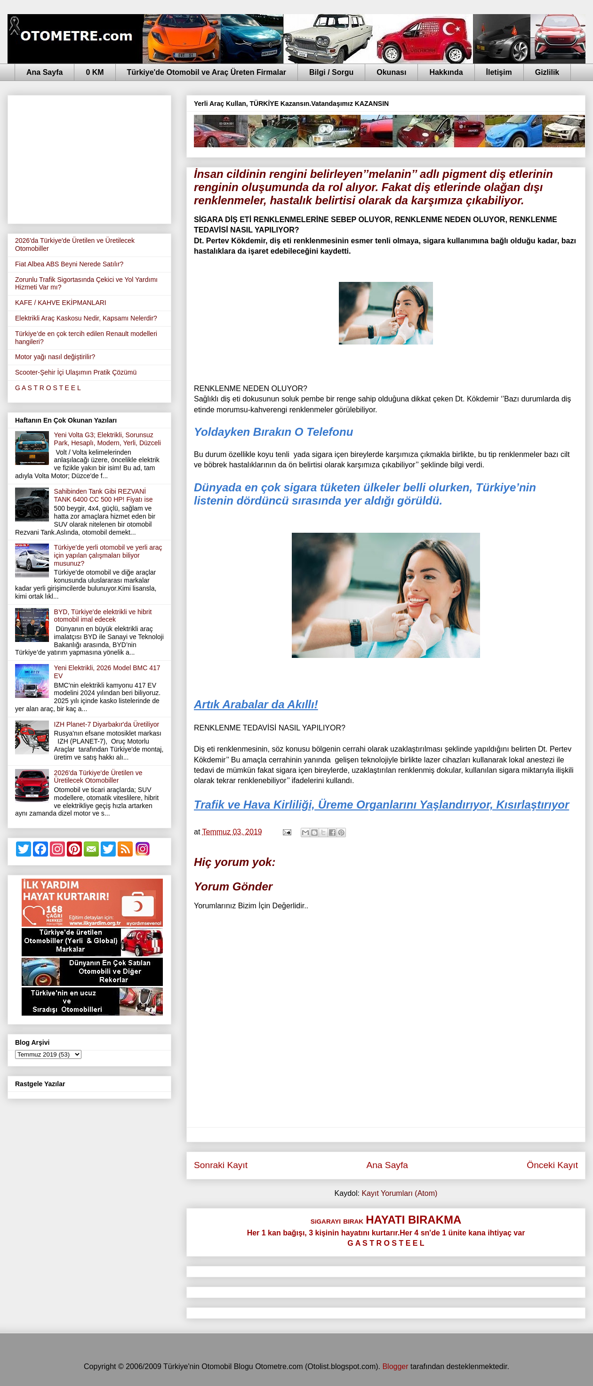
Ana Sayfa (44, 72)
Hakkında (446, 72)
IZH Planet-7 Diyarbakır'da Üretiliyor (107, 724)
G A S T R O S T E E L (48, 388)
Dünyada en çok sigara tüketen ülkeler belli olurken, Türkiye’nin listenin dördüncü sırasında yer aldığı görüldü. (365, 494)
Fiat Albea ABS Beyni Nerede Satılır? (69, 264)
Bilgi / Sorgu (331, 72)
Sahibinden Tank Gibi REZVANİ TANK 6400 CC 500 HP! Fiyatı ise (103, 495)
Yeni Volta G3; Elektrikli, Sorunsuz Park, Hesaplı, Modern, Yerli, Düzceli (107, 439)
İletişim (499, 72)
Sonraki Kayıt (221, 1165)
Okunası (391, 72)
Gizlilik (547, 72)
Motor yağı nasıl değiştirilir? (55, 357)
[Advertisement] (89, 157)
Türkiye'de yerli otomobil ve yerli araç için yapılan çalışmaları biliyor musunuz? (108, 555)
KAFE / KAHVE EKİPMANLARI (60, 302)
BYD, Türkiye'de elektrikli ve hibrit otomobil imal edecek (103, 616)
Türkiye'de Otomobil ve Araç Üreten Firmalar (206, 72)
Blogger (395, 1366)
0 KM (95, 72)
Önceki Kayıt (552, 1165)
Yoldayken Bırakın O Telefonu (273, 431)
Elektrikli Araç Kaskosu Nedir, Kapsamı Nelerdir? (86, 318)
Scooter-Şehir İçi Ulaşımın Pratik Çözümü (75, 372)
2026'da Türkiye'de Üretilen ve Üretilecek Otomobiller (98, 777)
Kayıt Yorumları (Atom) (399, 1193)
